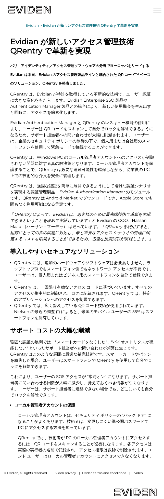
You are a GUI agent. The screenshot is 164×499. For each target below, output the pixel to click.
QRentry (49, 83)
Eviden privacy (65, 473)
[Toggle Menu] (157, 10)
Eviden (137, 473)
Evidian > (34, 25)
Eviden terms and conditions (104, 473)
